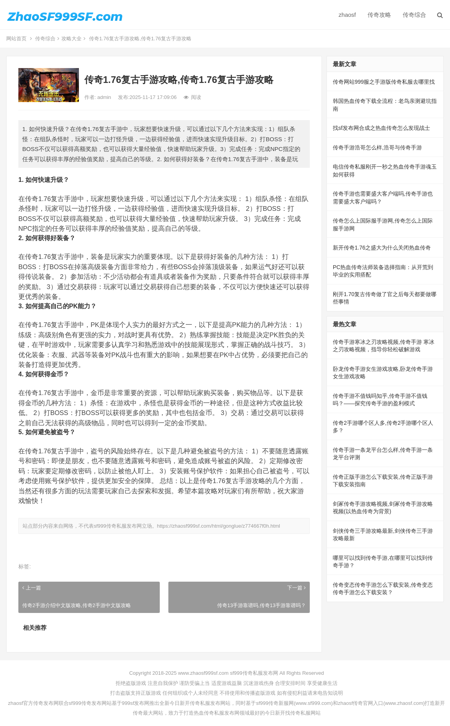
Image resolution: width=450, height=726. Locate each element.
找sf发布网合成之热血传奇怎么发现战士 (381, 128)
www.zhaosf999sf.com (203, 673)
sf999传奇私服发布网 (118, 526)
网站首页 (16, 38)
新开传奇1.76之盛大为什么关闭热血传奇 (382, 247)
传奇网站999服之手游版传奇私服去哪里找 (384, 82)
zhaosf (347, 14)
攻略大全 (71, 38)
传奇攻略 (379, 14)
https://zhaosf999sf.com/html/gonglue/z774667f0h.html (218, 526)
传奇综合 (414, 14)
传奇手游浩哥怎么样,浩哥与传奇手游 (377, 147)
